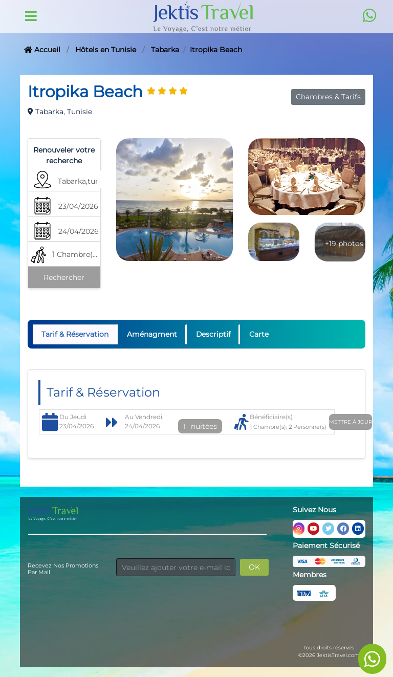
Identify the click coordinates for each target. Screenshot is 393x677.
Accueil (42, 49)
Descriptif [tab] (214, 334)
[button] (84, 184)
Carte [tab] (260, 334)
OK (254, 567)
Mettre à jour (350, 422)
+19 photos (344, 243)
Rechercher (63, 277)
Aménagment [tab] (152, 334)
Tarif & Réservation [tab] (74, 334)
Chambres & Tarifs (328, 96)
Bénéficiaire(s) (271, 417)
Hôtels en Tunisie (105, 49)
